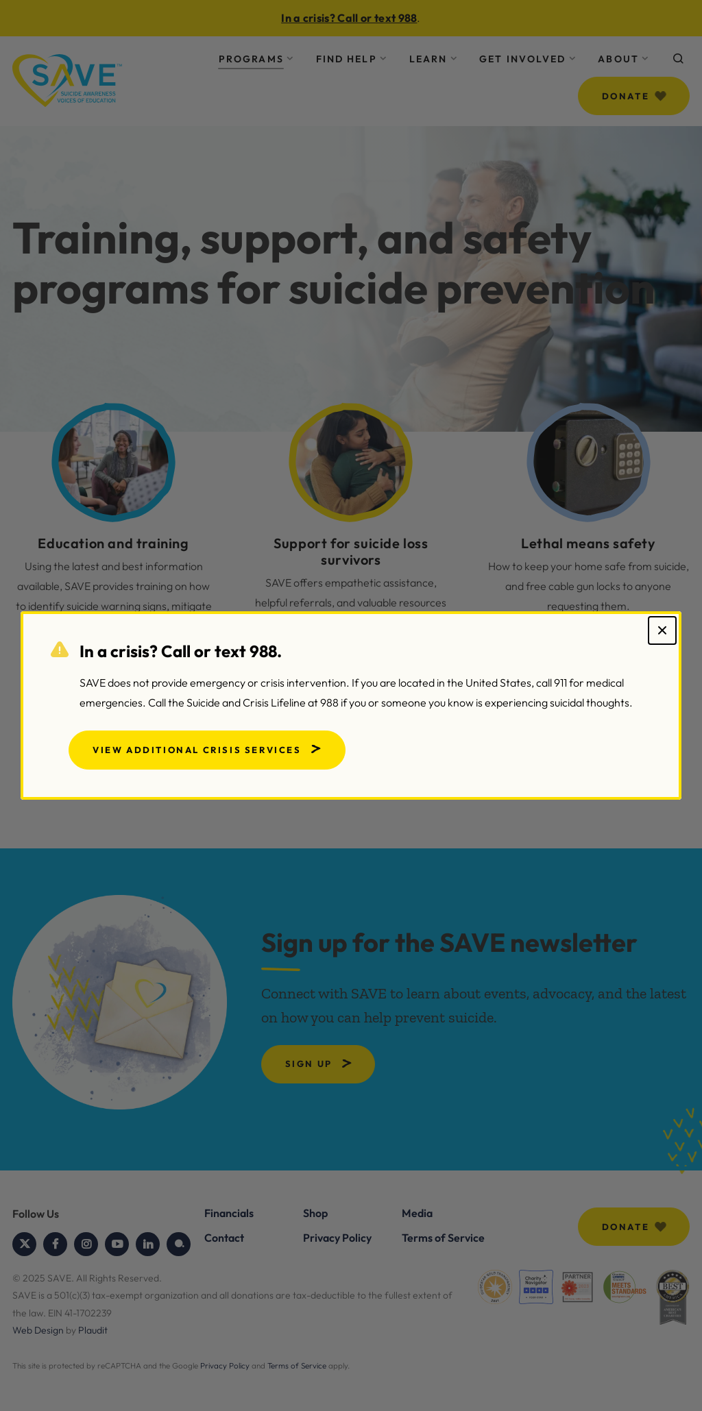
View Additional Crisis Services (197, 749)
